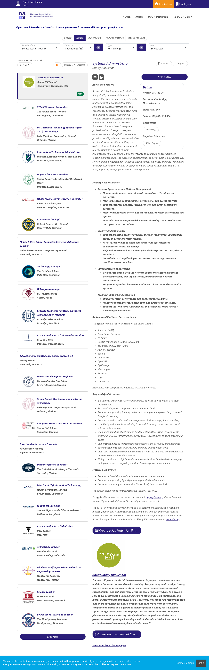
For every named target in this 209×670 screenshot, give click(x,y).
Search (68, 37)
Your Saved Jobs (136, 37)
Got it (201, 663)
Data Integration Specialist (52, 464)
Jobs (139, 16)
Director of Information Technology (40, 444)
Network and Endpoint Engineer (55, 376)
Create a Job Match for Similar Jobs (118, 530)
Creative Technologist (49, 219)
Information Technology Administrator (59, 152)
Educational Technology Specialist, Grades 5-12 (46, 355)
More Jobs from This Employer (109, 645)
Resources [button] (181, 16)
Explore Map (94, 37)
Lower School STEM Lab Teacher (55, 614)
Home (126, 16)
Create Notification (74, 64)
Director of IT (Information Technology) (59, 485)
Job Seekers (163, 4)
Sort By (23, 64)
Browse (79, 37)
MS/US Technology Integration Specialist (59, 198)
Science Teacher (46, 591)
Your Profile (158, 16)
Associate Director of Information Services (60, 335)
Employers (183, 4)
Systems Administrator (50, 77)
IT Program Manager (48, 289)
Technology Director (48, 546)
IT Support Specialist (48, 505)
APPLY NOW (164, 77)
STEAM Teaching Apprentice (52, 107)
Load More (52, 636)
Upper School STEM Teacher (52, 174)
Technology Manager (49, 266)
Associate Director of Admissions (55, 526)
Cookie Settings (185, 663)
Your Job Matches (114, 37)
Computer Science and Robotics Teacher (59, 423)
